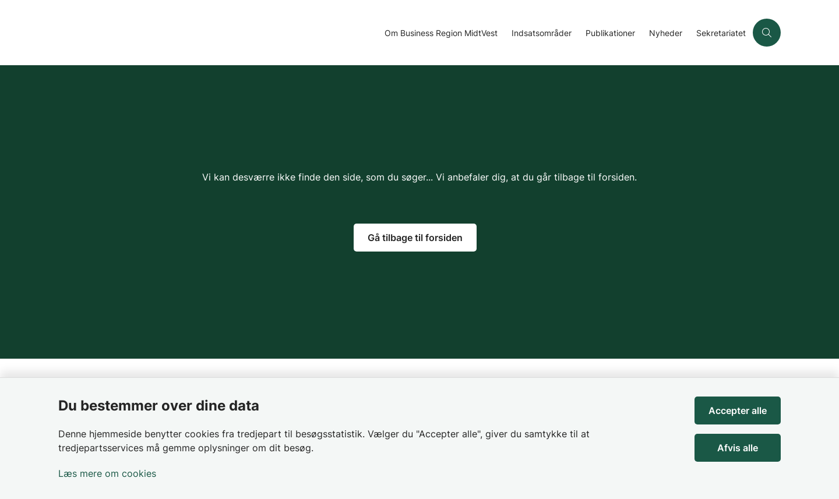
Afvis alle (737, 448)
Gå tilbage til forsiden (415, 237)
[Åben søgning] (767, 33)
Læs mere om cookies (107, 473)
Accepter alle (737, 410)
